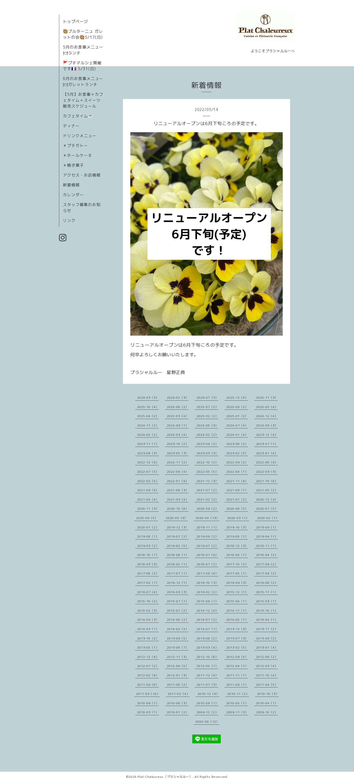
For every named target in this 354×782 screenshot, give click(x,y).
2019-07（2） (178, 536)
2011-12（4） (207, 675)
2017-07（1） (178, 573)
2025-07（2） (207, 407)
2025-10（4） (148, 407)
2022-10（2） (207, 462)
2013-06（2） (267, 638)
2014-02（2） (178, 629)
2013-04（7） (178, 647)
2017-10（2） (237, 564)
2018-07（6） (207, 555)
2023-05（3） (178, 453)
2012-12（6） (148, 657)
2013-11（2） (267, 629)
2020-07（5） (267, 508)
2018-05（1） (237, 555)
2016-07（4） (148, 592)
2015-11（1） (267, 592)
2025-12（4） (237, 397)
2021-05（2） (267, 490)
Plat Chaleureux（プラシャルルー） (164, 777)
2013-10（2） (148, 638)
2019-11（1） (207, 527)
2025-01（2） (237, 416)
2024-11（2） (148, 425)
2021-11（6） (237, 481)
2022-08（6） (267, 462)
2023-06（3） (148, 453)
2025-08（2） (178, 407)
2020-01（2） (148, 527)
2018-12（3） (237, 546)
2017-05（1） (237, 573)
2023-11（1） (148, 444)
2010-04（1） (267, 703)
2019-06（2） (207, 536)
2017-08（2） (148, 573)
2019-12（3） (178, 527)
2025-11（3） (267, 397)
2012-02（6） (148, 675)
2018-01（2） (207, 564)
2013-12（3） (237, 629)
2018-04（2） (267, 555)
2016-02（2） (207, 592)
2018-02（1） (178, 564)
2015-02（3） (148, 610)
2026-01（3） (207, 397)
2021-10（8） (267, 481)
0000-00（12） (207, 721)
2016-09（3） (237, 583)
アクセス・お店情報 (82, 175)
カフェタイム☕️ (78, 116)
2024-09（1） (178, 425)
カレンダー (73, 194)
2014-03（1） (148, 629)
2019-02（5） (178, 546)
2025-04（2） (148, 416)
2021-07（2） (207, 490)
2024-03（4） (178, 435)
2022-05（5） (207, 472)
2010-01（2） (178, 712)
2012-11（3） (178, 657)
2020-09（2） (207, 508)
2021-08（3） (178, 490)
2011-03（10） (148, 694)
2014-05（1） (237, 620)
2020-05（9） (177, 518)
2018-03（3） (148, 564)
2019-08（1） (148, 536)
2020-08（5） (237, 508)
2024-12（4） (267, 416)
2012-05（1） (207, 666)
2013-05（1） (148, 647)
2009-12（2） (207, 712)
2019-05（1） (237, 536)
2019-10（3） (237, 527)
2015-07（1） (178, 601)
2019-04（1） (267, 536)
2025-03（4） (178, 416)
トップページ (75, 21)
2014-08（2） (178, 620)
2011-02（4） (179, 694)
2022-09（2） (237, 462)
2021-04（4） (148, 499)
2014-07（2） (207, 620)
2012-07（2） (148, 666)
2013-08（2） (207, 638)
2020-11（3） (148, 508)
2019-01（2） (207, 546)
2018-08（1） (178, 555)
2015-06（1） (207, 601)
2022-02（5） (148, 481)
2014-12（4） (207, 610)
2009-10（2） (267, 712)
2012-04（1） (237, 666)
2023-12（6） (267, 435)
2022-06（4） (178, 472)
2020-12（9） (267, 499)
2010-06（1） (207, 703)
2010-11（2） (238, 694)
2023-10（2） (178, 444)
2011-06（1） (237, 685)
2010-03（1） (148, 712)
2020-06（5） (147, 518)
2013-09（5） (178, 638)
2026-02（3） (178, 397)
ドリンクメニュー (79, 135)
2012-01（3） (178, 675)
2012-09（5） (237, 657)
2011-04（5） (267, 685)
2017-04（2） (267, 573)
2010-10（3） (268, 694)
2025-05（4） (267, 407)
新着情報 (71, 185)
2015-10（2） (148, 601)
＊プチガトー (75, 145)
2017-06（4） (207, 573)
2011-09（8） (148, 685)
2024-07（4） (237, 425)
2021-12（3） (207, 481)
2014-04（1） (267, 620)
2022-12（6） (148, 462)
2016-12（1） (178, 583)
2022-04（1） (237, 472)
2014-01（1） (207, 629)
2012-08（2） (267, 657)
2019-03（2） (148, 546)
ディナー (71, 126)
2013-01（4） (267, 647)
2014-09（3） (148, 620)
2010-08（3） (178, 703)
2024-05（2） (148, 435)
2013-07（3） (237, 638)
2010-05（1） (237, 703)
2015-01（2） (178, 610)
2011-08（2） (178, 685)
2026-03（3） (148, 397)
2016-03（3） (178, 592)
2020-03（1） (238, 518)
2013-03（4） (207, 647)
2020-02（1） (268, 518)
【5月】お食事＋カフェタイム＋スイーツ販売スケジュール (83, 100)
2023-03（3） (207, 453)
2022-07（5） (148, 472)
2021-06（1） (237, 490)
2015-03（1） (267, 601)
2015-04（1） (237, 601)
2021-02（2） (207, 499)
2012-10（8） (207, 657)
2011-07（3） (207, 685)
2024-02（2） (207, 435)
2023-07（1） (267, 444)
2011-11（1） (237, 675)
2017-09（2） (267, 564)
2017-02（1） (148, 583)
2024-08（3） (207, 425)
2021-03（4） (178, 499)
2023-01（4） (267, 453)
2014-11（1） (237, 610)
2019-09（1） (267, 527)
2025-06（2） (237, 407)
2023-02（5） (237, 453)
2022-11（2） (178, 462)
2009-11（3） (237, 712)
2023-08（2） (237, 444)
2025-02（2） (207, 416)
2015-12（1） (237, 592)
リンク (69, 220)
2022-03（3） (267, 472)
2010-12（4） (208, 694)
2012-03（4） (267, 666)
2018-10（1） (148, 555)
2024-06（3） (267, 425)
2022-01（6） (178, 481)
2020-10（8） (178, 508)
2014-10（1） (267, 610)
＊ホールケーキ (77, 155)
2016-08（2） (267, 583)
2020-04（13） (207, 518)
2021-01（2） (237, 499)
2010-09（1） (148, 703)
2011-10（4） (267, 675)
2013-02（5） (237, 647)
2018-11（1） (267, 546)
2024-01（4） (237, 435)
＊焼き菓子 (73, 165)
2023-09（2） (207, 444)
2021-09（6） (148, 490)
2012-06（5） (178, 666)
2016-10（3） (207, 583)
